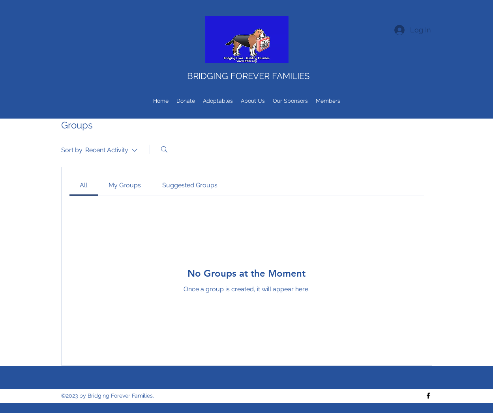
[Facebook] (428, 396)
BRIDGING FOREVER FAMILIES (248, 76)
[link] (83, 185)
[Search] (164, 149)
